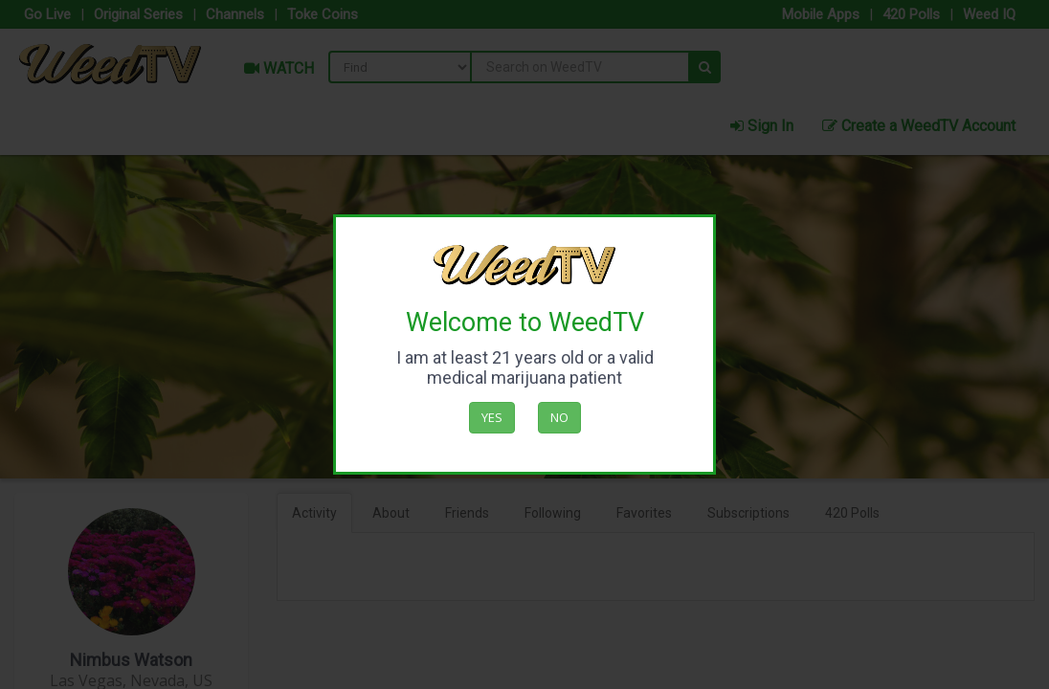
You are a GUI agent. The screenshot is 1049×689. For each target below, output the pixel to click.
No (559, 417)
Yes (491, 417)
